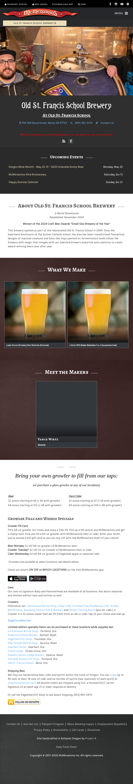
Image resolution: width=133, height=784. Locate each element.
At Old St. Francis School (67, 115)
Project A (90, 738)
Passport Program (53, 724)
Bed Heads (39, 4)
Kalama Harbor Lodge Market (26, 655)
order (113, 675)
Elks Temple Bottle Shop (23, 643)
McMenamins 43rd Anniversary (27, 174)
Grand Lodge (15, 651)
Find (82, 4)
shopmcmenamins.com (22, 683)
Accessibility (60, 730)
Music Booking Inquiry (80, 724)
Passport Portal (16, 4)
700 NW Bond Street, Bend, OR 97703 (43, 123)
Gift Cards (78, 730)
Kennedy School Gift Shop (23, 659)
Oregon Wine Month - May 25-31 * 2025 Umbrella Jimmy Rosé (46, 167)
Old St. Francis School (21, 663)
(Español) (119, 724)
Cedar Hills (64, 606)
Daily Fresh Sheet (66, 747)
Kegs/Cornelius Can (19, 620)
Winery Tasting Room (82, 610)
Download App (62, 4)
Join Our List (30, 724)
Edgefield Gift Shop (20, 639)
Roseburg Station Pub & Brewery (43, 610)
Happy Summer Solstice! (23, 182)
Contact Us (105, 123)
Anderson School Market (23, 635)
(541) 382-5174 (81, 123)
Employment (105, 724)
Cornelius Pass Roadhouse (87, 606)
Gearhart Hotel (17, 647)
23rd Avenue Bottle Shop (41, 606)
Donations (93, 730)
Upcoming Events (66, 157)
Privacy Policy (42, 730)
